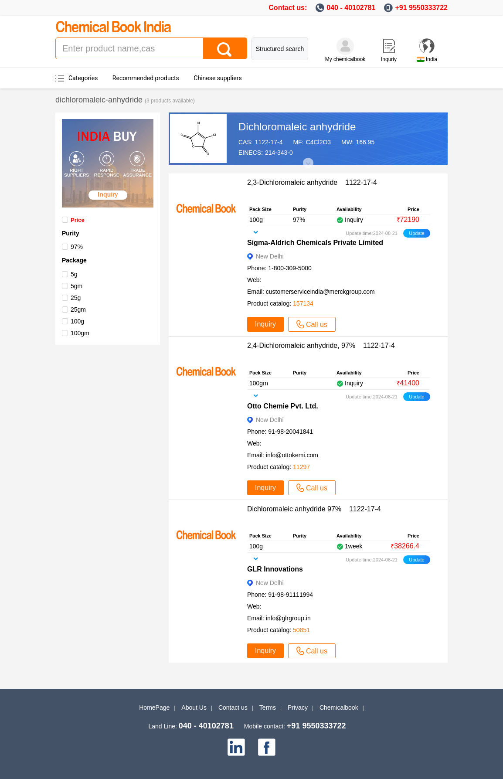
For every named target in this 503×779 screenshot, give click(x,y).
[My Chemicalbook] (345, 46)
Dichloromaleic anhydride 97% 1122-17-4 (314, 509)
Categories (83, 78)
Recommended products (145, 78)
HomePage (154, 707)
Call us (311, 324)
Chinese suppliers (217, 78)
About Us (194, 707)
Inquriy (389, 59)
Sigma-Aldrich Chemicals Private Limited (315, 242)
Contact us (233, 707)
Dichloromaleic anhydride (297, 127)
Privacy (298, 707)
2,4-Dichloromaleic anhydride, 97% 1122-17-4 (321, 345)
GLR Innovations (275, 569)
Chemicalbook (338, 707)
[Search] (225, 48)
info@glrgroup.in (288, 618)
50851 (301, 629)
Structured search (280, 48)
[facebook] (266, 747)
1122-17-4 (269, 142)
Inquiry (265, 324)
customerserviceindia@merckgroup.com (320, 291)
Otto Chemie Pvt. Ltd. (282, 406)
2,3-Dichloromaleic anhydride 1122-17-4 (312, 182)
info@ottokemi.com (292, 455)
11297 (301, 466)
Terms (267, 707)
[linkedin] (236, 747)
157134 (303, 303)
